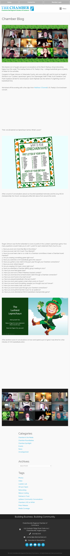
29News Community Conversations (30, 499)
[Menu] (63, 9)
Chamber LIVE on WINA (26, 502)
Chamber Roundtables (26, 440)
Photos (20, 478)
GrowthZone (58, 553)
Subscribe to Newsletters (36, 540)
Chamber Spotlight (24, 443)
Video (20, 481)
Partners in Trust (23, 496)
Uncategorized (23, 452)
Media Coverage (24, 508)
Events (20, 446)
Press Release (23, 505)
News (20, 449)
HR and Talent (23, 487)
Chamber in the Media (25, 437)
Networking (22, 490)
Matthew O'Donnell (40, 87)
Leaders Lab (22, 484)
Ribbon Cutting (23, 493)
